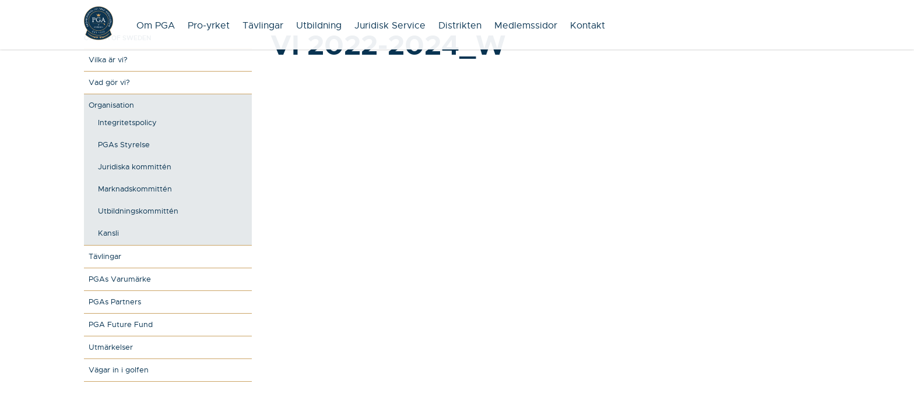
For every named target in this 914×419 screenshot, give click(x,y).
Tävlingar (262, 25)
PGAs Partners (115, 302)
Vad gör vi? (109, 82)
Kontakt (587, 25)
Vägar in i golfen (119, 370)
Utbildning (319, 25)
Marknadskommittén (135, 189)
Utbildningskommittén (138, 211)
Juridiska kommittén (134, 167)
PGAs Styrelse (124, 145)
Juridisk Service (390, 25)
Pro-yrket (209, 25)
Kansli (108, 233)
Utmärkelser (111, 347)
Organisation (111, 105)
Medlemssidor (525, 25)
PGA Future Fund (121, 324)
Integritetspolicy (127, 122)
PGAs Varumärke (120, 279)
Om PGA (155, 25)
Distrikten (459, 25)
